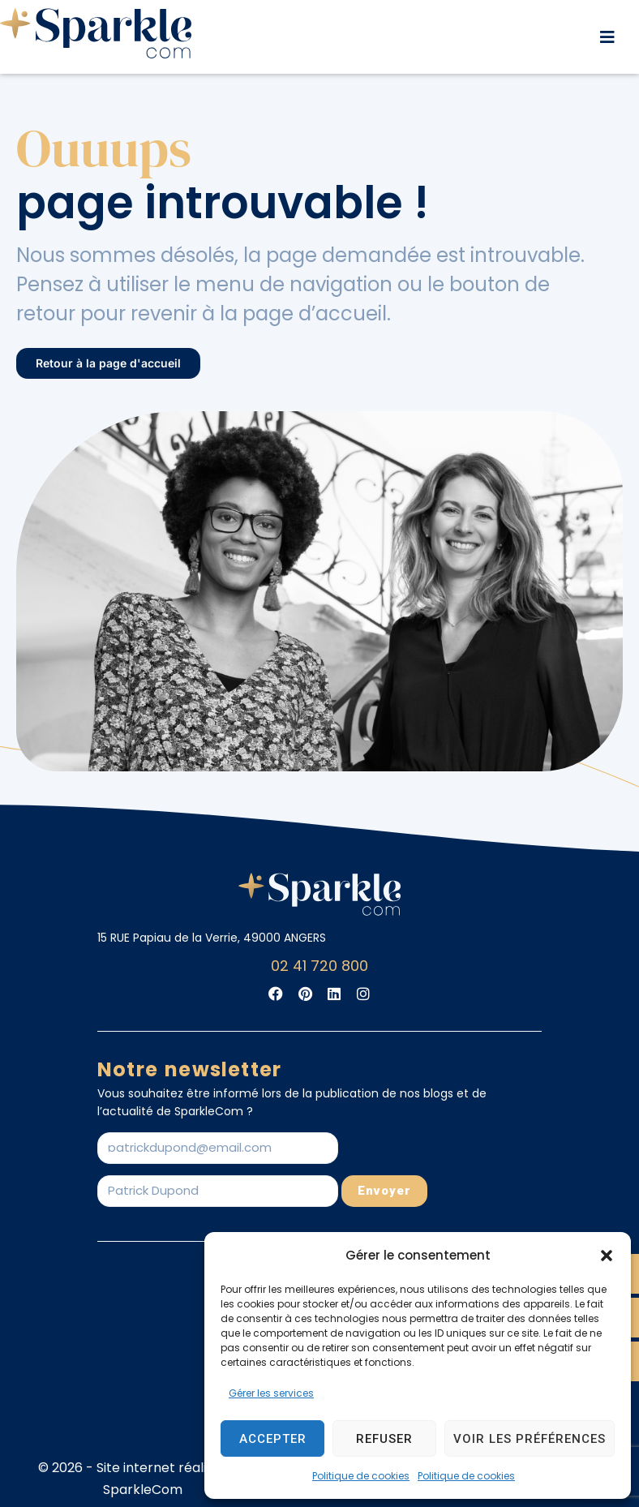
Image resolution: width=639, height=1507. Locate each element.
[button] (606, 1255)
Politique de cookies (361, 1476)
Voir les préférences (529, 1439)
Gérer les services (271, 1393)
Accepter (273, 1439)
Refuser (384, 1439)
